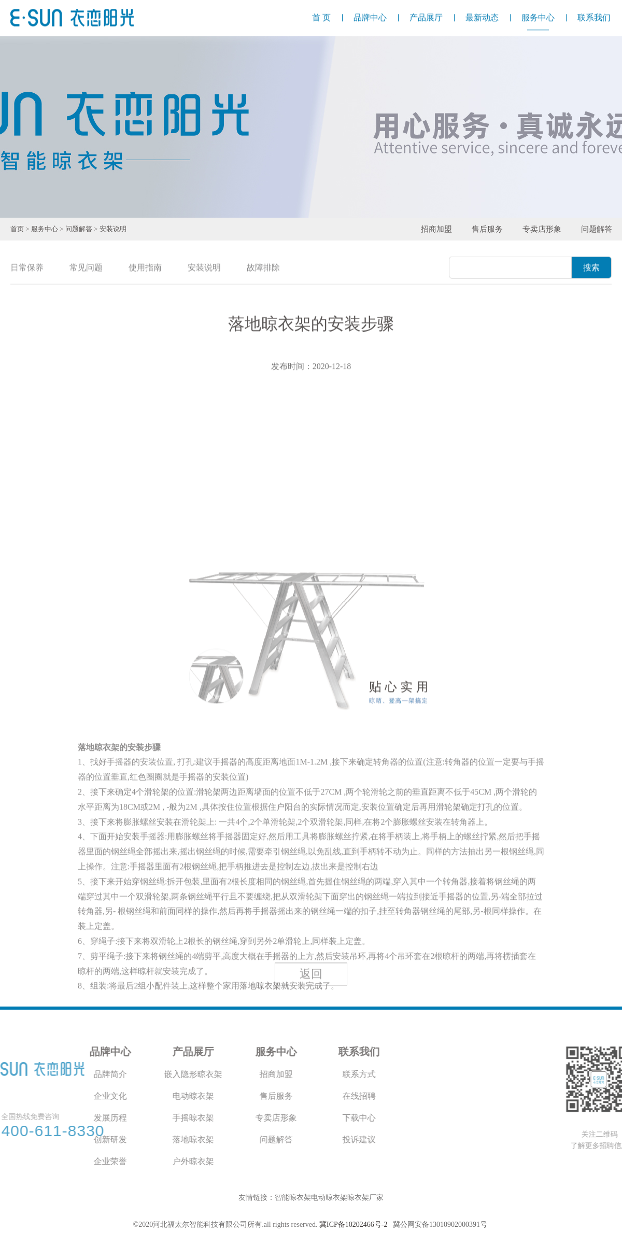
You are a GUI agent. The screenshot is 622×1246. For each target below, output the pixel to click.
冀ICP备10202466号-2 (353, 1224)
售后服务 (487, 229)
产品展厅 (114, 1051)
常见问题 (86, 268)
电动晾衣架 (114, 1096)
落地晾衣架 (114, 1139)
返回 (311, 989)
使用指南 (145, 268)
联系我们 (280, 1051)
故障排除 (263, 268)
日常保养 (27, 268)
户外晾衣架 (114, 1161)
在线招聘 (279, 1096)
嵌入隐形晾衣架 (114, 1074)
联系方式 (279, 1074)
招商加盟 (436, 229)
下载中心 (279, 1117)
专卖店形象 (541, 229)
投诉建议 (279, 1139)
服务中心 (44, 229)
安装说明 (113, 229)
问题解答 (78, 229)
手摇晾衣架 (114, 1117)
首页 (17, 229)
